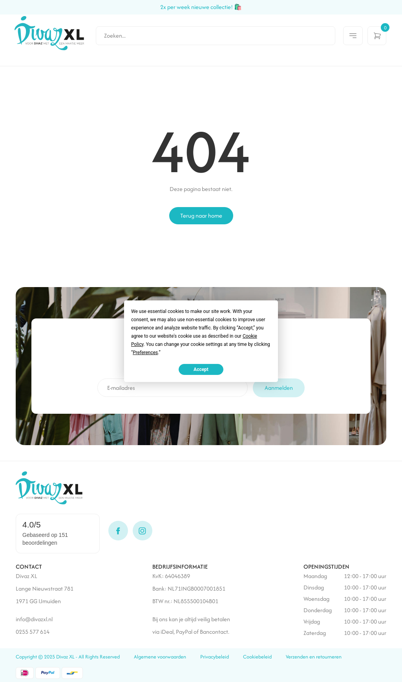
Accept (201, 369)
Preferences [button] (145, 352)
